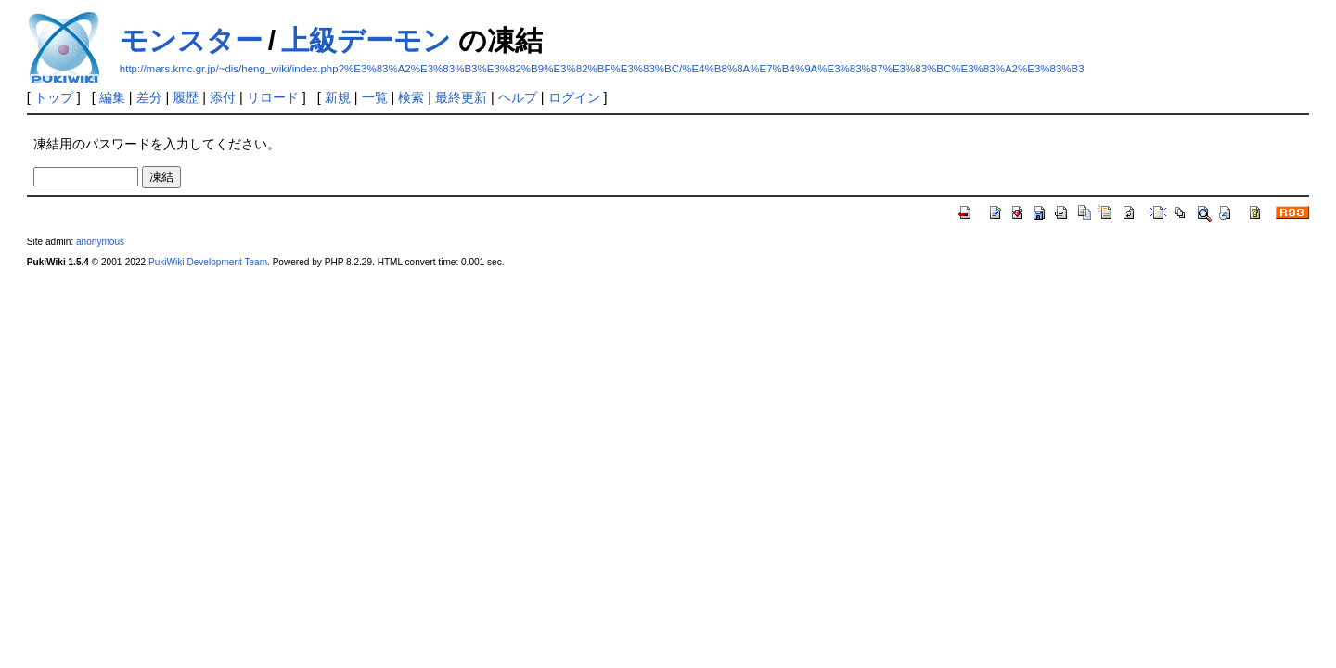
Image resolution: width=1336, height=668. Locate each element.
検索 (411, 97)
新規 (338, 97)
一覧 (375, 97)
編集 (112, 97)
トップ (53, 97)
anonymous (100, 242)
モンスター (191, 40)
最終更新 (461, 97)
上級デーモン (366, 40)
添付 (223, 97)
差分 (149, 97)
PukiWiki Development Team (207, 262)
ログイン (574, 97)
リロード (273, 97)
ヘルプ (517, 97)
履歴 (186, 97)
